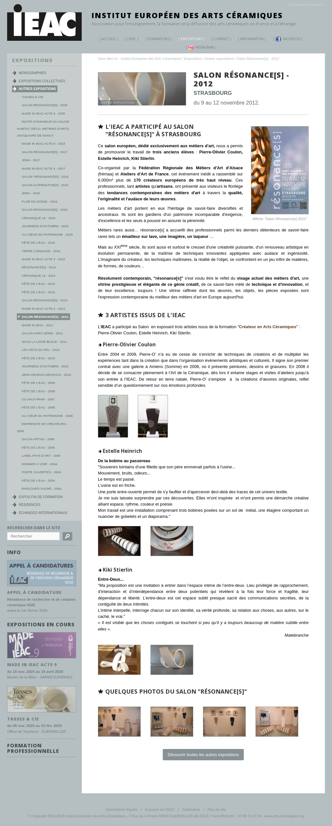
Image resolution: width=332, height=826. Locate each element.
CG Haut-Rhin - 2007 (38, 399)
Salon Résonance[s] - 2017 (44, 152)
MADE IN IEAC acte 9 (32, 664)
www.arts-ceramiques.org (284, 816)
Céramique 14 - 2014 (38, 275)
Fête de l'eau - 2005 (38, 447)
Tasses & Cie (32, 97)
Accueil (108, 39)
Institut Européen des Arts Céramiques (187, 15)
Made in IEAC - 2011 (37, 325)
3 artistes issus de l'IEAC (145, 315)
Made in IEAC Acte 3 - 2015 (43, 259)
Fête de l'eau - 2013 (38, 292)
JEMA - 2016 (31, 193)
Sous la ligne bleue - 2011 (44, 341)
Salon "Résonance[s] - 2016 (45, 176)
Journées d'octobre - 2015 (45, 226)
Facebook (288, 39)
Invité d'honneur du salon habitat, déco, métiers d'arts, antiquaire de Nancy (43, 128)
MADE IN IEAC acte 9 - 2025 (43, 113)
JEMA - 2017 (31, 160)
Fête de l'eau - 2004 (38, 480)
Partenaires (191, 809)
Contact (221, 39)
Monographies (32, 73)
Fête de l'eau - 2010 (38, 358)
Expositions (189, 40)
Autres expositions (219, 59)
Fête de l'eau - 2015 (38, 242)
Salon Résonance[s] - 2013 (44, 300)
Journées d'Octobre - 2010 (45, 366)
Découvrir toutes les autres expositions (203, 754)
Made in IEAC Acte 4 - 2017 (43, 168)
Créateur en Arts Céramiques (267, 326)
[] (306, 4)
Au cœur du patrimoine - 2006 (47, 416)
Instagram (201, 47)
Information (252, 39)
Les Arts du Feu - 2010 (41, 350)
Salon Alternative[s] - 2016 (45, 185)
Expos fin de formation (41, 497)
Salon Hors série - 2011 (42, 333)
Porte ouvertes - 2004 (41, 472)
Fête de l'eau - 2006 (38, 407)
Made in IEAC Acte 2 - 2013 (43, 308)
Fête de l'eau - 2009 (38, 383)
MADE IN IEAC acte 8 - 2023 (43, 143)
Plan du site (217, 809)
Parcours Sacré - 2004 (41, 488)
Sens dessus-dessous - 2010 (46, 374)
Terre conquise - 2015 (41, 251)
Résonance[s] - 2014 (39, 267)
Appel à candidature (34, 592)
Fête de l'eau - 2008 (38, 391)
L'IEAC (129, 40)
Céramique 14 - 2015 (38, 218)
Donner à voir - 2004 (39, 464)
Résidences (30, 505)
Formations (156, 40)
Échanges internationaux (43, 513)
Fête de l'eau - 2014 (38, 283)
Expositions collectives (42, 81)
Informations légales (121, 809)
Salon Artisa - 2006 (38, 439)
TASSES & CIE (23, 718)
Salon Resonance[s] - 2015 (44, 209)
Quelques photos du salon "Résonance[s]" (176, 691)
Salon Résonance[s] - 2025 (44, 105)
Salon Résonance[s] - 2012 (258, 59)
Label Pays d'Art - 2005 (41, 455)
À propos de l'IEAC (160, 809)
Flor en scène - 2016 (39, 201)
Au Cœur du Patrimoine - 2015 (47, 234)
